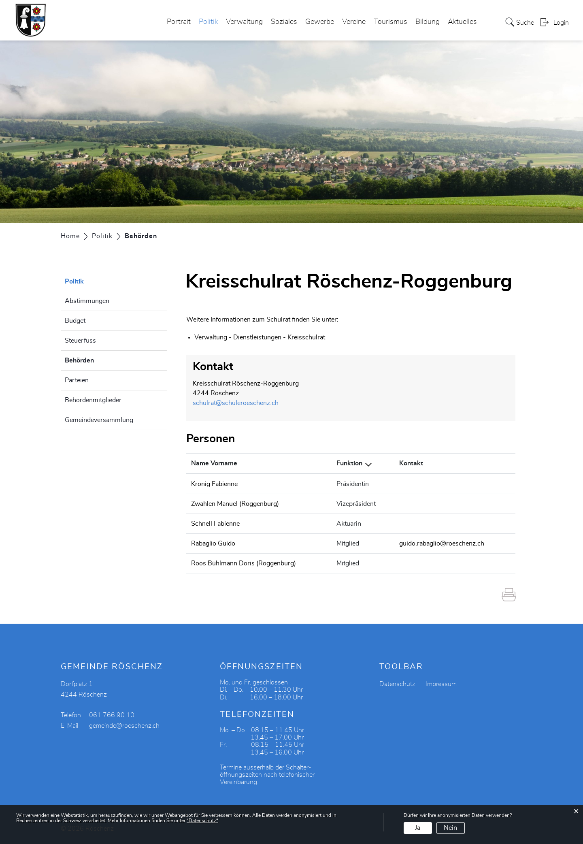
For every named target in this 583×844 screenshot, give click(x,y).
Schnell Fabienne (215, 523)
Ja (417, 828)
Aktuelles (462, 22)
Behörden (99, 359)
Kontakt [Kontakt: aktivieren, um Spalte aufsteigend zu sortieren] (411, 463)
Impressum (441, 684)
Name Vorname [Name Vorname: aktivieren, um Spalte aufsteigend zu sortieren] (214, 463)
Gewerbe (319, 22)
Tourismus (390, 22)
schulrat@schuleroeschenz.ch (236, 403)
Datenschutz (397, 684)
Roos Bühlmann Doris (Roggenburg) (243, 563)
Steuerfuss (80, 340)
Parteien (77, 380)
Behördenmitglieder (93, 400)
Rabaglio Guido (213, 543)
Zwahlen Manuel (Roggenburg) (235, 504)
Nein (450, 828)
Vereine (354, 22)
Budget (75, 321)
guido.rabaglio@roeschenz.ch (441, 543)
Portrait (179, 22)
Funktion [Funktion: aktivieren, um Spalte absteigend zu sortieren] (349, 463)
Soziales (284, 22)
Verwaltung (244, 22)
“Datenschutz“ (202, 820)
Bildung (427, 22)
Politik (208, 22)
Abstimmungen (87, 301)
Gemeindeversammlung (99, 420)
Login (561, 22)
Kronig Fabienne (214, 484)
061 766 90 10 (111, 715)
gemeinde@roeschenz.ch (124, 726)
